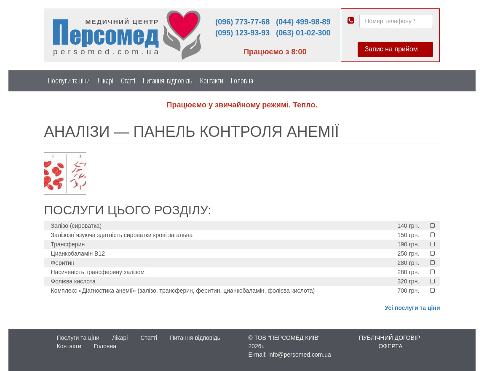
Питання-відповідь (168, 81)
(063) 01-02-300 (303, 33)
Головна (242, 81)
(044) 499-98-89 (303, 22)
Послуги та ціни (69, 81)
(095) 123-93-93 (242, 33)
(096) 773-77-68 (242, 22)
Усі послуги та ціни (412, 307)
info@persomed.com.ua (299, 354)
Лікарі (105, 81)
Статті (128, 81)
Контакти (211, 81)
